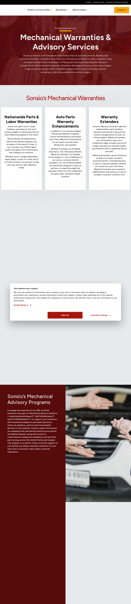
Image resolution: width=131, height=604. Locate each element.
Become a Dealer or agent (117, 2)
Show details (21, 305)
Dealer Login (99, 2)
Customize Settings (101, 315)
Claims (88, 2)
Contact (121, 10)
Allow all (65, 315)
